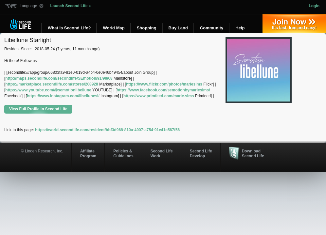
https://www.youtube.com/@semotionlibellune (48, 90)
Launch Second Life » (70, 6)
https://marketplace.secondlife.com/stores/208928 (51, 84)
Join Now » (294, 23)
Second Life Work (162, 153)
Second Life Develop (201, 153)
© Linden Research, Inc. (42, 151)
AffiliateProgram (88, 153)
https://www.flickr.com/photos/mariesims (164, 84)
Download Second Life (253, 153)
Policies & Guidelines (123, 153)
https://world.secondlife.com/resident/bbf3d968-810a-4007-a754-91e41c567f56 (107, 130)
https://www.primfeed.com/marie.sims (158, 96)
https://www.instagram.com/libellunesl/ (63, 96)
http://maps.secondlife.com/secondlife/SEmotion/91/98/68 (58, 78)
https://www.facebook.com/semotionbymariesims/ (163, 90)
